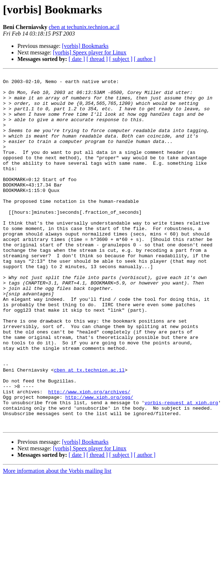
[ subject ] (120, 59)
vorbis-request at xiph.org (181, 469)
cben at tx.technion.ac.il (89, 429)
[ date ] (77, 59)
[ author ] (145, 59)
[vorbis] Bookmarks (85, 46)
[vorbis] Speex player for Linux (90, 52)
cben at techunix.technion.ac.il (84, 27)
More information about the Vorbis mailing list (57, 542)
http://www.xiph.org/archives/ (89, 456)
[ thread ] (97, 59)
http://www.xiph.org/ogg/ (99, 462)
